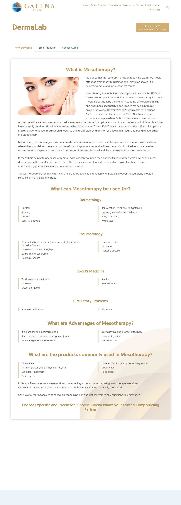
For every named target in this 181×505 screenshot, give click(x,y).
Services (127, 5)
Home (86, 5)
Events (140, 5)
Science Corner (70, 48)
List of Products (47, 48)
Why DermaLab (23, 48)
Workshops (155, 10)
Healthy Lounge (152, 5)
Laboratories (115, 5)
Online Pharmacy (99, 5)
